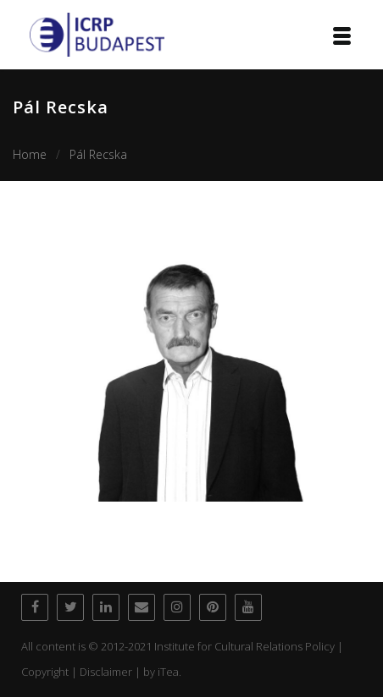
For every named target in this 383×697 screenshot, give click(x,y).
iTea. (169, 671)
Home (30, 154)
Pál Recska (98, 154)
